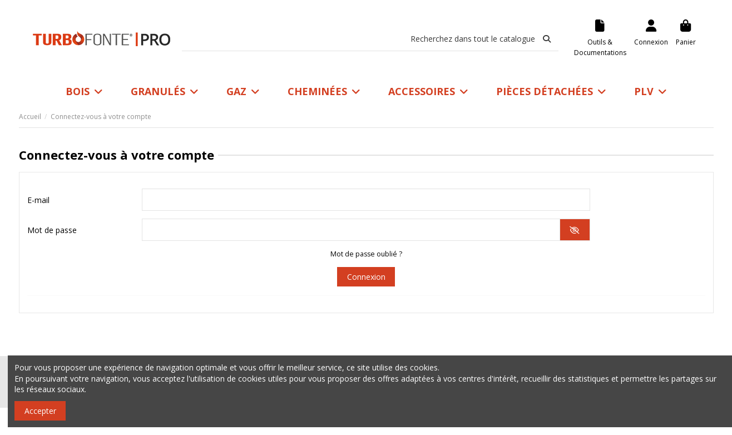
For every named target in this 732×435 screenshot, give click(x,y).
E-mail (38, 200)
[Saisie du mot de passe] (351, 230)
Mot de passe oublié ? (366, 254)
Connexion (366, 276)
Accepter (40, 411)
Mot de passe (52, 230)
